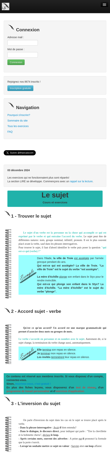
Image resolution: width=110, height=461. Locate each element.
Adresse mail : (15, 37)
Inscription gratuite (20, 88)
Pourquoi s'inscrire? (18, 115)
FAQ (10, 131)
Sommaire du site (17, 120)
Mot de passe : (15, 49)
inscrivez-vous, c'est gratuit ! (33, 383)
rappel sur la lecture (81, 181)
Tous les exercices (18, 126)
